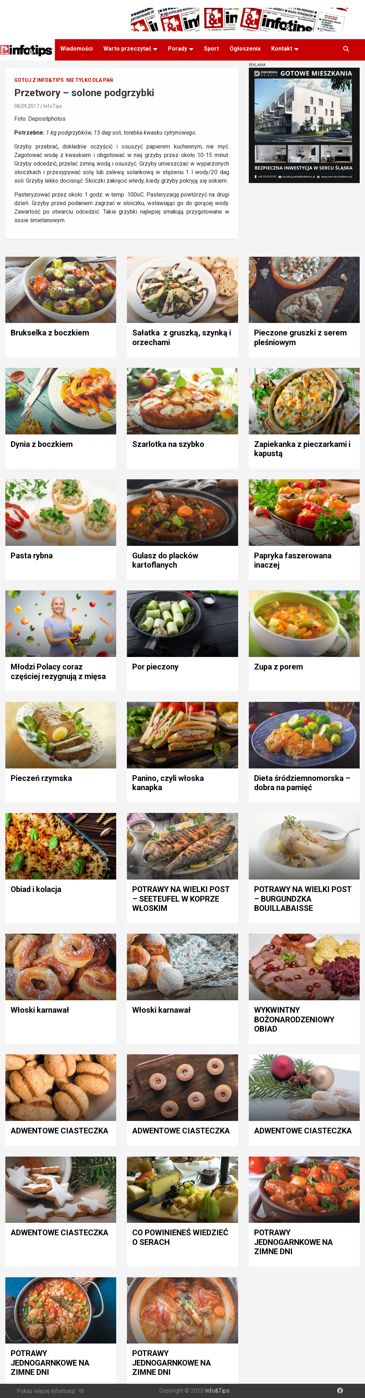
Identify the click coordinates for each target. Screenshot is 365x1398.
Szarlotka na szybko (168, 444)
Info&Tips (217, 1390)
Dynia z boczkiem (42, 444)
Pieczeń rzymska (41, 778)
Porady (177, 48)
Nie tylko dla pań (89, 80)
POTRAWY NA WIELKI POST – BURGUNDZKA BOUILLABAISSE (302, 899)
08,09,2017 (26, 106)
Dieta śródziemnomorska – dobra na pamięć (302, 783)
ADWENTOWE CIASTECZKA (59, 1130)
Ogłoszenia (245, 48)
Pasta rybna (32, 555)
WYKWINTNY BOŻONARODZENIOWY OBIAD (294, 1019)
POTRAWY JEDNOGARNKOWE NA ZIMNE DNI (293, 1242)
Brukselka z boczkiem (50, 332)
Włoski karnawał (40, 1010)
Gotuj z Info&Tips (39, 80)
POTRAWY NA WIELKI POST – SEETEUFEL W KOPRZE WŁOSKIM (181, 899)
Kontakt (281, 48)
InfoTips (52, 106)
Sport (211, 48)
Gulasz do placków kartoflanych (165, 560)
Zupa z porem (278, 666)
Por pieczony (155, 666)
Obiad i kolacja (36, 889)
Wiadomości (76, 48)
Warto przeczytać (127, 48)
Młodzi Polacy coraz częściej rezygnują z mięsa (58, 671)
